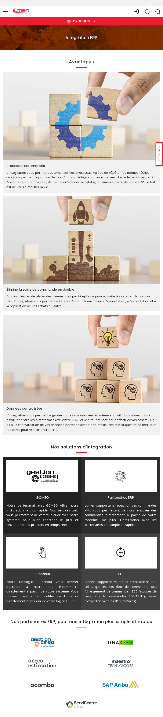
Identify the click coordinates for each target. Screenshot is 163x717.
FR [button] (153, 3)
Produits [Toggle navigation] (81, 21)
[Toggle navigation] (5, 11)
